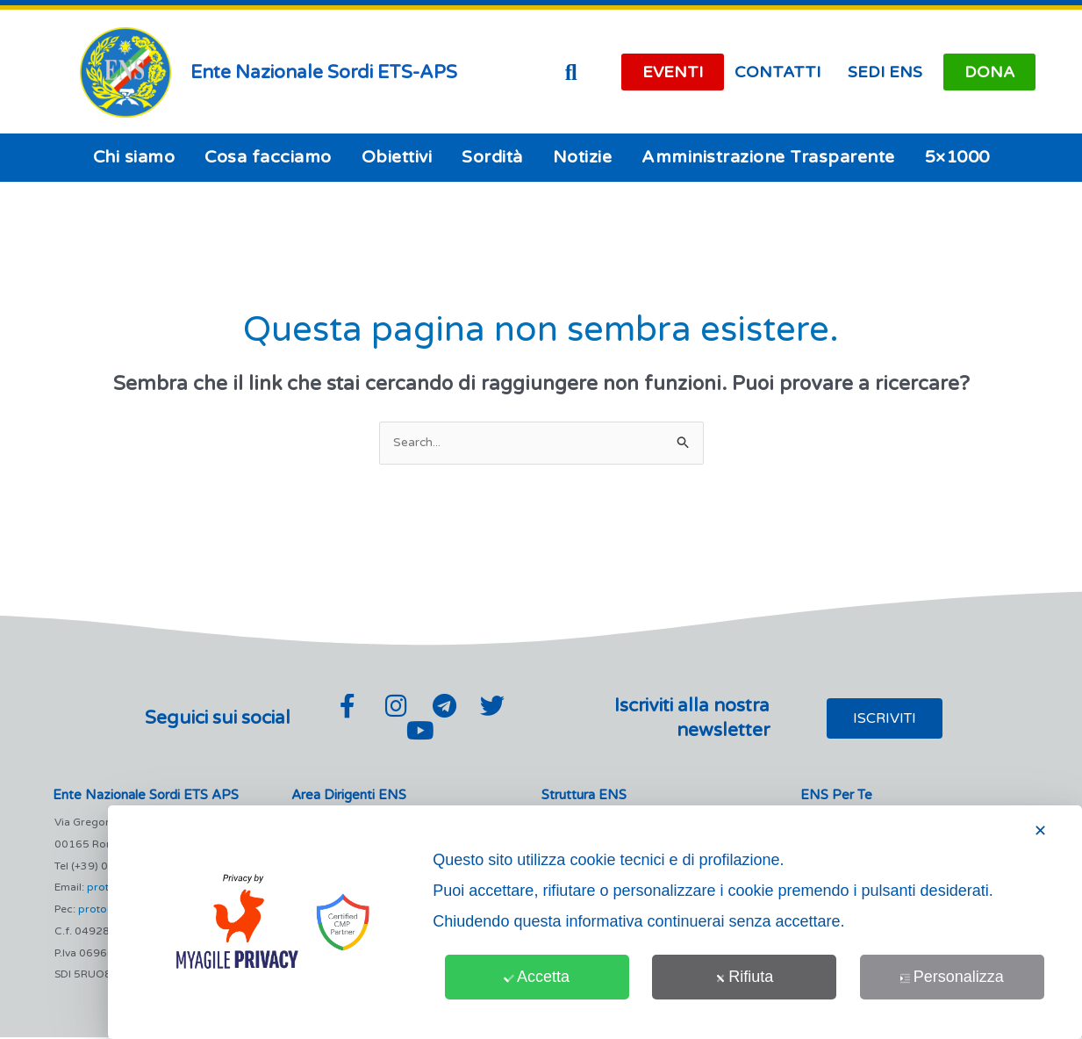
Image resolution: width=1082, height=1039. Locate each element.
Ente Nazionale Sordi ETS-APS (323, 72)
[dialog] (595, 922)
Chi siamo (134, 157)
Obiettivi (397, 157)
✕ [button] (1040, 831)
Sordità (492, 157)
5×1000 (957, 157)
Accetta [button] (537, 976)
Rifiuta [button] (744, 976)
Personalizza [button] (952, 976)
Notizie (583, 157)
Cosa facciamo (268, 157)
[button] (571, 72)
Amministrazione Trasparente (768, 157)
